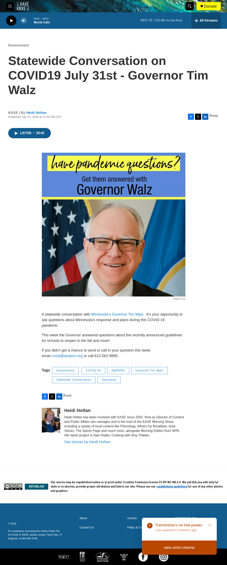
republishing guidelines (172, 486)
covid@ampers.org (67, 356)
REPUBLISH (36, 486)
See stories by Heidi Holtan (87, 441)
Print (213, 115)
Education (109, 379)
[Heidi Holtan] (51, 420)
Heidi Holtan (36, 113)
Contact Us (87, 527)
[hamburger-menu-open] (10, 6)
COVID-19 (93, 370)
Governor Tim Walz (149, 370)
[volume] (23, 20)
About (83, 518)
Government (18, 45)
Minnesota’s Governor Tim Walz (117, 314)
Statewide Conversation (73, 379)
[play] (11, 20)
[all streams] (206, 20)
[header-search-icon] (190, 6)
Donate (210, 6)
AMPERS (118, 370)
